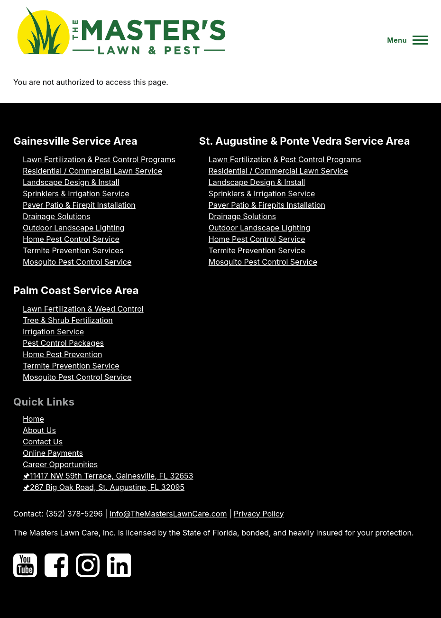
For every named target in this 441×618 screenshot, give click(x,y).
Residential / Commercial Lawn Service (92, 170)
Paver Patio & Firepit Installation (79, 205)
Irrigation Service (53, 331)
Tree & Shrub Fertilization (68, 320)
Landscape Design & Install (71, 182)
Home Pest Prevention (62, 354)
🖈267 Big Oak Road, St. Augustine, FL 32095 (103, 487)
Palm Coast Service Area (76, 290)
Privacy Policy (259, 513)
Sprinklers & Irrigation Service (76, 193)
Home (33, 419)
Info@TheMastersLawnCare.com (168, 513)
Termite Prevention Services (73, 250)
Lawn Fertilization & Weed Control (83, 309)
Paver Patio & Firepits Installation (267, 205)
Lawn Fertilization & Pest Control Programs (99, 159)
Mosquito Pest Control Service (77, 262)
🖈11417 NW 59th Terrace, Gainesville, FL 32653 (108, 475)
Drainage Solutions (56, 216)
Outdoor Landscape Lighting (73, 227)
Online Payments (53, 453)
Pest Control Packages (63, 343)
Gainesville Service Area (75, 141)
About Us (39, 430)
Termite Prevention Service (257, 250)
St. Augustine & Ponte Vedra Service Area (304, 141)
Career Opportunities (60, 464)
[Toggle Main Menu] (403, 40)
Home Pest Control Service (71, 239)
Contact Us (43, 441)
